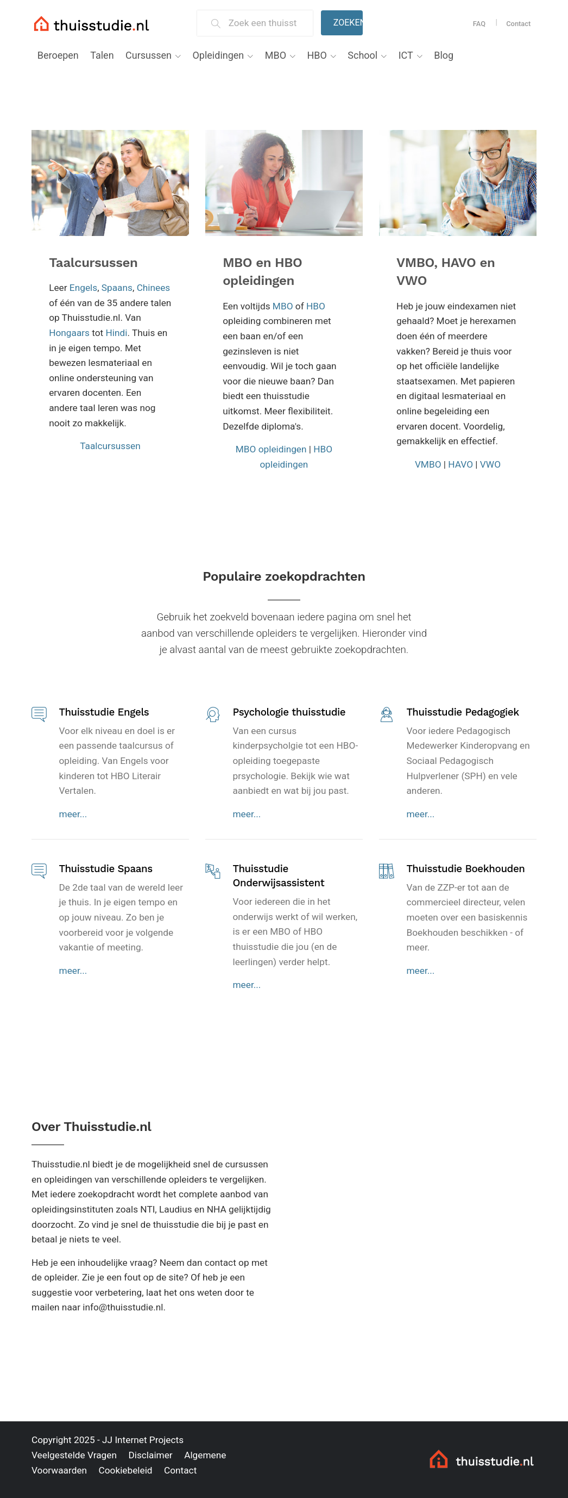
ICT (406, 55)
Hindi (117, 332)
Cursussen (148, 55)
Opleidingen (218, 55)
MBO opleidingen (271, 449)
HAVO (460, 464)
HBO (316, 55)
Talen (101, 55)
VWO (490, 464)
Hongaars (69, 332)
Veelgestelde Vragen (74, 1455)
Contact (518, 24)
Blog (443, 55)
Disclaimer (150, 1455)
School (362, 55)
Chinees (154, 287)
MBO (275, 55)
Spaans (117, 287)
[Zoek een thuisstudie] (266, 23)
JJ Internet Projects (143, 1439)
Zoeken (348, 22)
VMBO (428, 464)
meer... (73, 814)
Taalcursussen (93, 262)
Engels (83, 287)
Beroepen (58, 55)
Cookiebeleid (125, 1470)
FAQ (479, 24)
